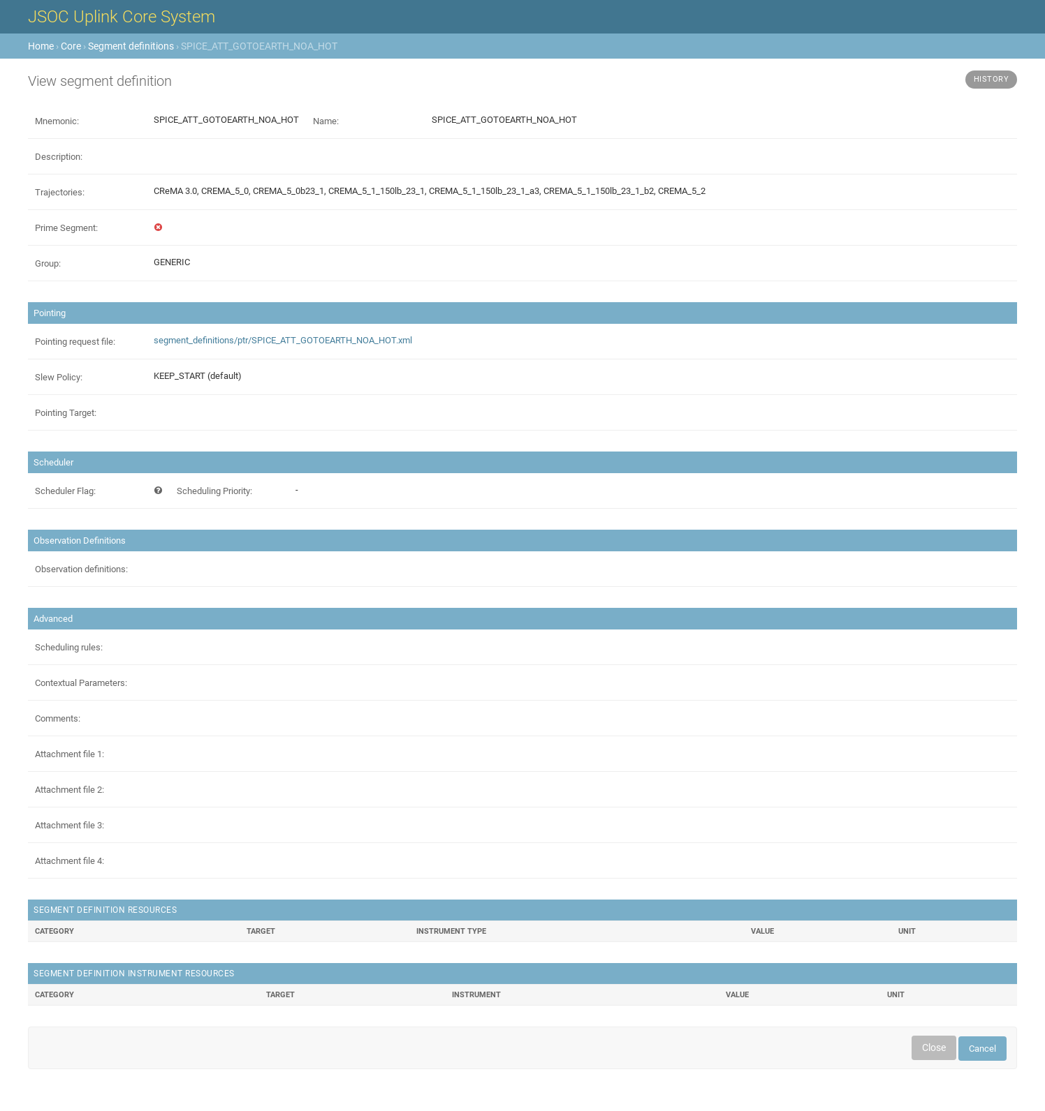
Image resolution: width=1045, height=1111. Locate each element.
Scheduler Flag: (65, 491)
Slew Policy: (58, 377)
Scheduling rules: (69, 647)
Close (934, 1047)
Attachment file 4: (69, 861)
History (991, 79)
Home (41, 46)
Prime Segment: (66, 228)
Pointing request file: (75, 341)
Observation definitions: (81, 569)
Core (71, 46)
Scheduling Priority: (214, 491)
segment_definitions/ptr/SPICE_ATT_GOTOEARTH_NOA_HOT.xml (283, 340)
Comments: (57, 718)
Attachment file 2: (69, 789)
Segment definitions (131, 46)
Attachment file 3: (69, 825)
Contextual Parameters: (81, 683)
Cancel (982, 1048)
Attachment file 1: (69, 754)
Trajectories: (60, 192)
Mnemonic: (57, 121)
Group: (48, 263)
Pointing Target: (65, 413)
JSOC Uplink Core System (121, 17)
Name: (326, 121)
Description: (58, 156)
